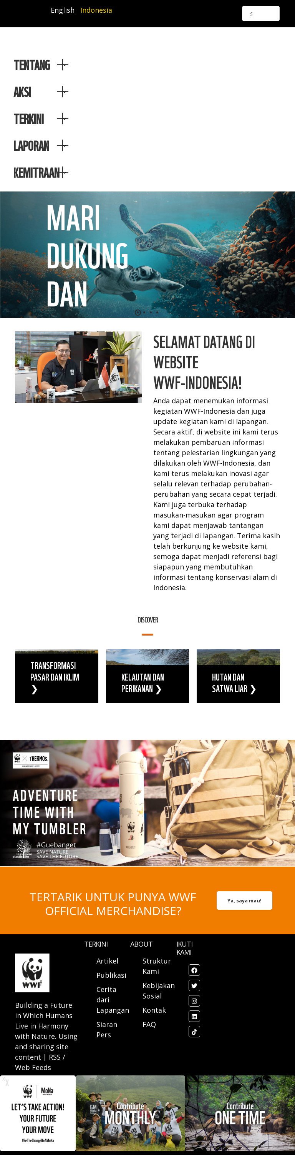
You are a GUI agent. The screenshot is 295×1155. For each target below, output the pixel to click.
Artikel (108, 960)
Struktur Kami (157, 966)
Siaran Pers (106, 1029)
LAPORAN (31, 145)
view (56, 676)
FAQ (149, 1024)
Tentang (31, 65)
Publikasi (111, 975)
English (63, 10)
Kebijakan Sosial (159, 990)
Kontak (154, 1010)
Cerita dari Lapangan (112, 1000)
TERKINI (28, 118)
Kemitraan (36, 172)
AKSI (22, 91)
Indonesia (96, 10)
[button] (138, 312)
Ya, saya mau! (244, 900)
